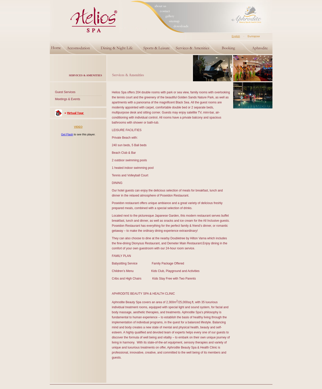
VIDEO (78, 126)
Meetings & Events (67, 99)
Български (254, 36)
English (236, 36)
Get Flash (67, 134)
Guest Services (65, 92)
